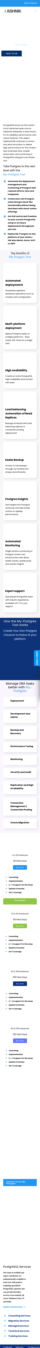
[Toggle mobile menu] (36, 11)
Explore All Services (14, 1307)
